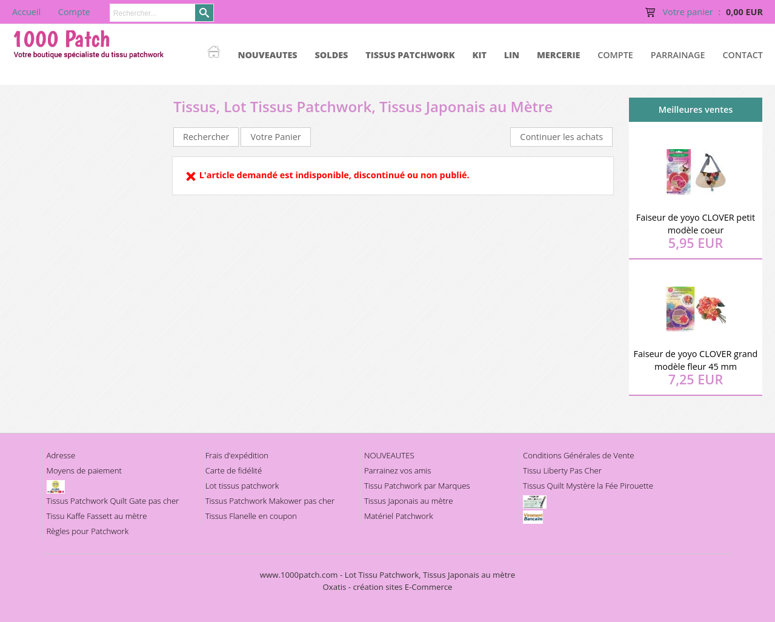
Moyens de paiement (84, 470)
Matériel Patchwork (398, 515)
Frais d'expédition (236, 455)
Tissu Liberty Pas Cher (562, 470)
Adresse (61, 455)
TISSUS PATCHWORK (410, 55)
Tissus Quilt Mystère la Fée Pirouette (588, 485)
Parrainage (678, 55)
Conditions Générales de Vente (578, 455)
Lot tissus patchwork (242, 485)
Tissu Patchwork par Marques (417, 485)
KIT (480, 55)
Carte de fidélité (233, 470)
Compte (615, 55)
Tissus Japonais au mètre (408, 500)
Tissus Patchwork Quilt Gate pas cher (113, 500)
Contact (742, 55)
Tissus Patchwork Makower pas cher (270, 500)
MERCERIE (558, 55)
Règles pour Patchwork (88, 531)
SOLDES (331, 55)
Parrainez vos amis (397, 470)
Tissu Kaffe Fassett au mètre (97, 515)
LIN (511, 55)
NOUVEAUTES (267, 55)
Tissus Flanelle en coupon (251, 515)
